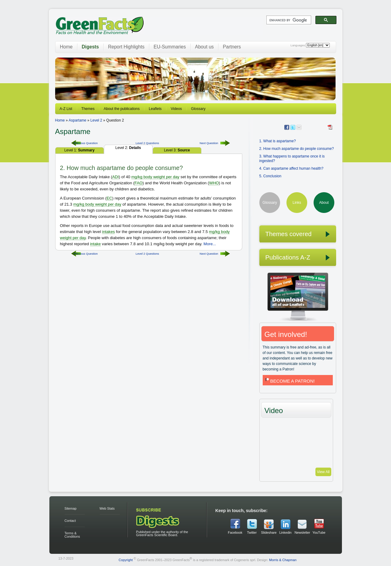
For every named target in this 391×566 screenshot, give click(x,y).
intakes (108, 231)
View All (323, 472)
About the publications (122, 109)
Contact (70, 520)
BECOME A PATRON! (289, 381)
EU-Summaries (170, 46)
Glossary (198, 109)
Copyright (126, 559)
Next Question (209, 143)
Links (297, 202)
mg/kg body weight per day (155, 177)
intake (95, 244)
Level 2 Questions (147, 143)
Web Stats (107, 508)
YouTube (318, 532)
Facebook (235, 532)
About (324, 202)
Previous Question (86, 143)
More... (210, 244)
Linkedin (285, 532)
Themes (87, 109)
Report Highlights (126, 46)
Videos (176, 109)
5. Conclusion (270, 176)
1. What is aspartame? (277, 141)
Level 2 (96, 120)
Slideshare (268, 532)
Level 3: (177, 150)
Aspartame (77, 120)
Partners (232, 46)
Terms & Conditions (72, 534)
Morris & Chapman (283, 559)
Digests (90, 46)
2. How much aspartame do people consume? (296, 149)
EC (109, 198)
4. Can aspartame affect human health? (291, 168)
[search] (288, 20)
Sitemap (71, 508)
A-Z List (66, 109)
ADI (115, 177)
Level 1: (79, 150)
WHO (214, 183)
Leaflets (155, 109)
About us (204, 46)
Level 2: (128, 148)
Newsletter (302, 532)
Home (66, 46)
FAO (138, 183)
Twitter (252, 532)
